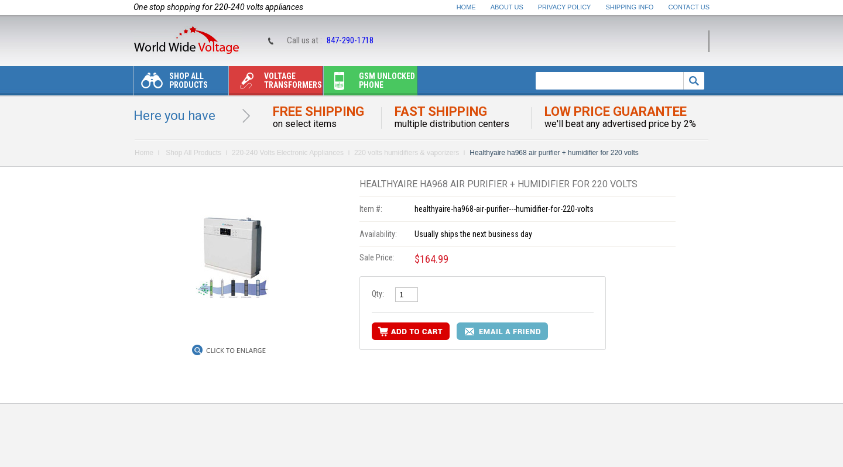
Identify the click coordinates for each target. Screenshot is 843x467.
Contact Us (689, 7)
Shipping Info (630, 7)
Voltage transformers (275, 83)
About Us (507, 7)
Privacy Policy (564, 7)
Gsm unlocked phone (369, 83)
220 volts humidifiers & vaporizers (406, 153)
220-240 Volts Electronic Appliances (288, 153)
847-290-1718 (350, 40)
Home (466, 7)
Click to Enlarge (236, 350)
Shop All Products (171, 83)
